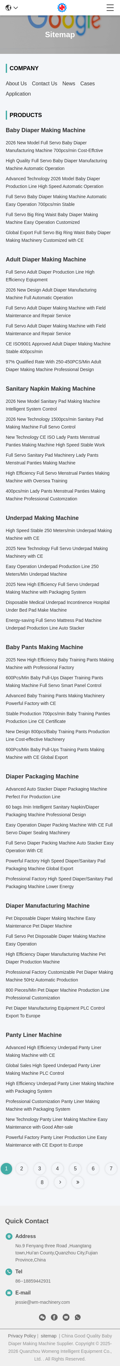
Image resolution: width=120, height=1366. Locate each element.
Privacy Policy (22, 1335)
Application (18, 94)
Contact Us (44, 83)
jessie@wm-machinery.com (42, 1302)
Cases (87, 83)
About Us (16, 83)
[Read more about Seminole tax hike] (60, 1182)
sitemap (49, 1335)
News (68, 83)
